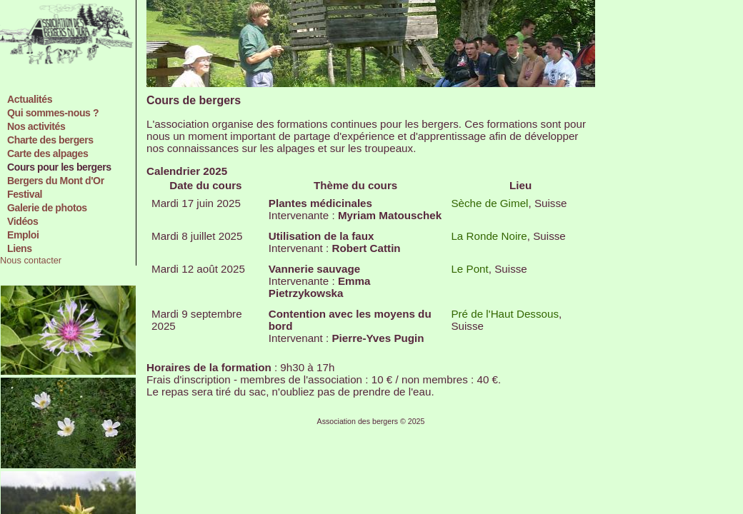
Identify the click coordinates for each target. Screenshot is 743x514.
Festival (24, 194)
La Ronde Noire (489, 236)
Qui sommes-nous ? (53, 113)
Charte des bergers (50, 140)
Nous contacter (30, 260)
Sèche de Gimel (489, 203)
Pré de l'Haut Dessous (505, 314)
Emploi (23, 235)
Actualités (29, 99)
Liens (19, 248)
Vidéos (22, 221)
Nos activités (36, 126)
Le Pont (469, 269)
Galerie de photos (47, 207)
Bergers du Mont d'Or (55, 180)
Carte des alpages (47, 153)
